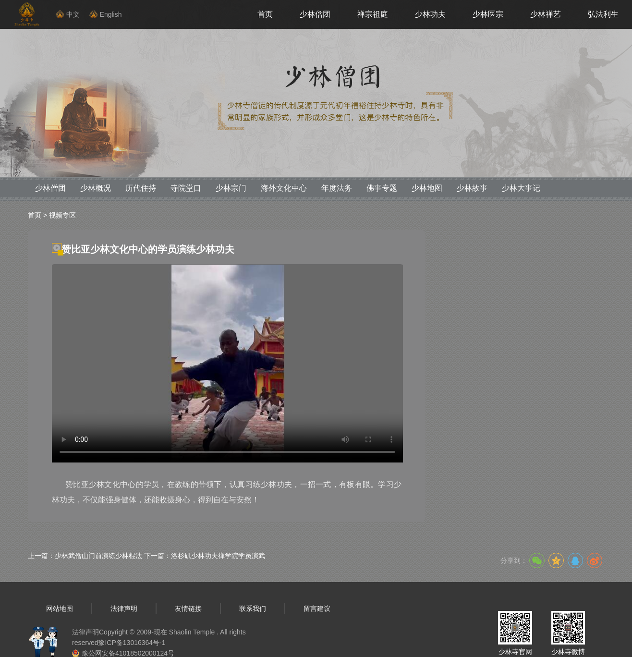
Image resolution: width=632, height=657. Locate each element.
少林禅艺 (545, 14)
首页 (265, 14)
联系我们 (252, 608)
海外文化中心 (284, 188)
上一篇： (85, 556)
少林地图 (427, 188)
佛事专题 (381, 188)
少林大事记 (521, 188)
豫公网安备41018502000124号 (128, 653)
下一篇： (204, 556)
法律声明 (123, 608)
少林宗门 (231, 188)
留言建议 (317, 608)
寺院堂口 (185, 188)
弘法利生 (603, 14)
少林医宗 (488, 14)
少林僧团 (315, 14)
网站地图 (59, 608)
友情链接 (188, 608)
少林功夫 (430, 14)
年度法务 (336, 188)
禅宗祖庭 (372, 14)
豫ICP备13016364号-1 (131, 642)
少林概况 (95, 188)
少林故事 (472, 188)
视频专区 (62, 215)
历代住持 (140, 188)
